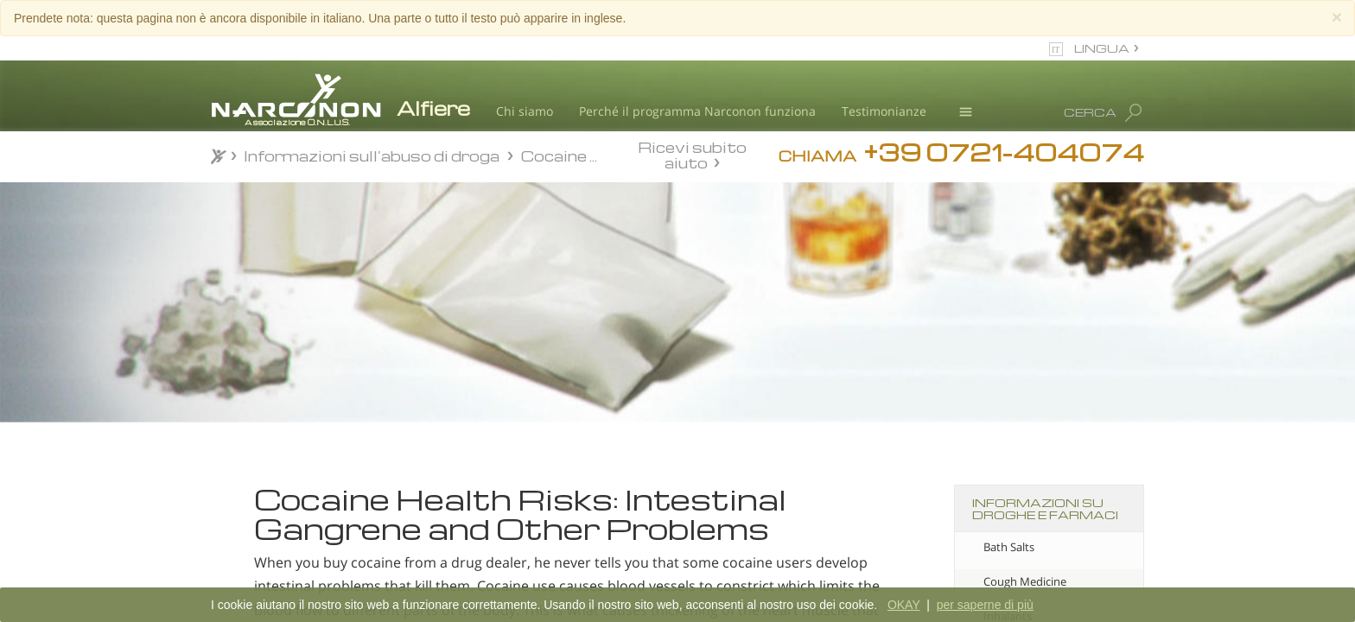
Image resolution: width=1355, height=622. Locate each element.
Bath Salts (1008, 547)
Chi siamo (524, 111)
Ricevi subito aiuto (692, 154)
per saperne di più (985, 605)
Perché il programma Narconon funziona (697, 111)
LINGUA (1101, 48)
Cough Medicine (1024, 581)
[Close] (1337, 17)
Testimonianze (884, 111)
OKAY (903, 605)
